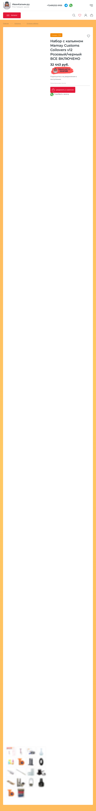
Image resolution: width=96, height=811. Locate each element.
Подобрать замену (59, 94)
